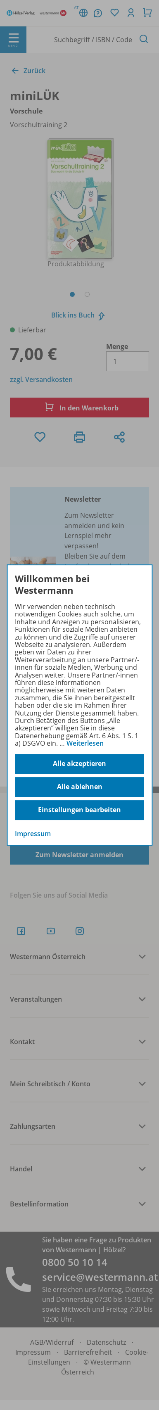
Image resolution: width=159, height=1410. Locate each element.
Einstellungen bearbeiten (79, 809)
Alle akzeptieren (79, 763)
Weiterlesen (85, 743)
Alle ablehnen (79, 786)
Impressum (33, 833)
